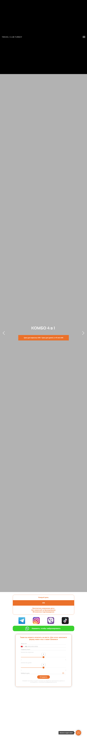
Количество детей (26, 662)
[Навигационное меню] (84, 37)
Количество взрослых (27, 652)
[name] (43, 643)
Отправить (43, 677)
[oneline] (43, 649)
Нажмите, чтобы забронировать (46, 628)
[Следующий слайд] (83, 333)
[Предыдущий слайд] (4, 333)
